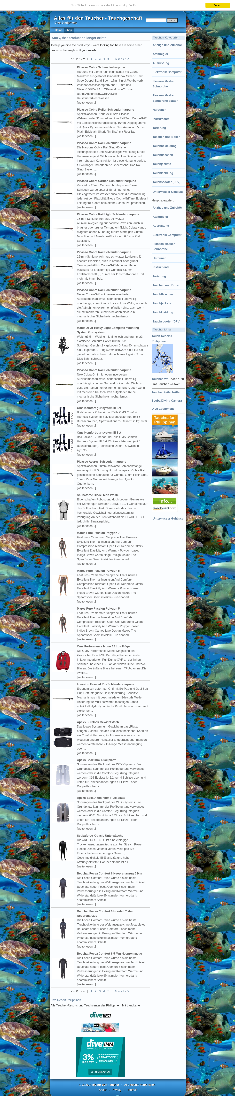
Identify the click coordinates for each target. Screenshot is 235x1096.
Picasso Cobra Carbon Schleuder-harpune (106, 181)
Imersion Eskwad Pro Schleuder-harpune (105, 684)
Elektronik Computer (167, 72)
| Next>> (121, 58)
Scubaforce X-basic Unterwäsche (100, 835)
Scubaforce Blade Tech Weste (98, 495)
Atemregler (160, 54)
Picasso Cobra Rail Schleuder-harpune (104, 143)
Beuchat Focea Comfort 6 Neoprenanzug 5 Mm (109, 873)
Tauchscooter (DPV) (166, 182)
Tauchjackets (162, 164)
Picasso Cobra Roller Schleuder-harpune (105, 109)
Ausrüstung (161, 63)
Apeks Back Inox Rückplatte (96, 760)
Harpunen (159, 109)
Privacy (116, 1090)
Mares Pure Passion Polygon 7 (98, 533)
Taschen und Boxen (166, 136)
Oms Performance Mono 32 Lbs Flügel (104, 646)
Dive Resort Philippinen (66, 1000)
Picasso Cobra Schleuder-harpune (101, 67)
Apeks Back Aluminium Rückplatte (101, 797)
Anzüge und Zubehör (167, 45)
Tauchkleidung (163, 173)
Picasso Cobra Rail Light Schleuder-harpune (108, 214)
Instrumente (161, 119)
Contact (131, 1090)
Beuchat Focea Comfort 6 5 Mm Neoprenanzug (109, 953)
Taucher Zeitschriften (166, 392)
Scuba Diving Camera (167, 400)
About (102, 1090)
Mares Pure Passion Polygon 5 (98, 570)
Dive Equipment (163, 408)
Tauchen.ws (160, 379)
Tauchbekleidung (165, 146)
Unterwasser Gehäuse (168, 191)
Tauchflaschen (163, 155)
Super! (217, 5)
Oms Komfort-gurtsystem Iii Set (99, 408)
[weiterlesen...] (86, 102)
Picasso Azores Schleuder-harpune (101, 461)
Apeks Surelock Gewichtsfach (98, 722)
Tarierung (159, 128)
